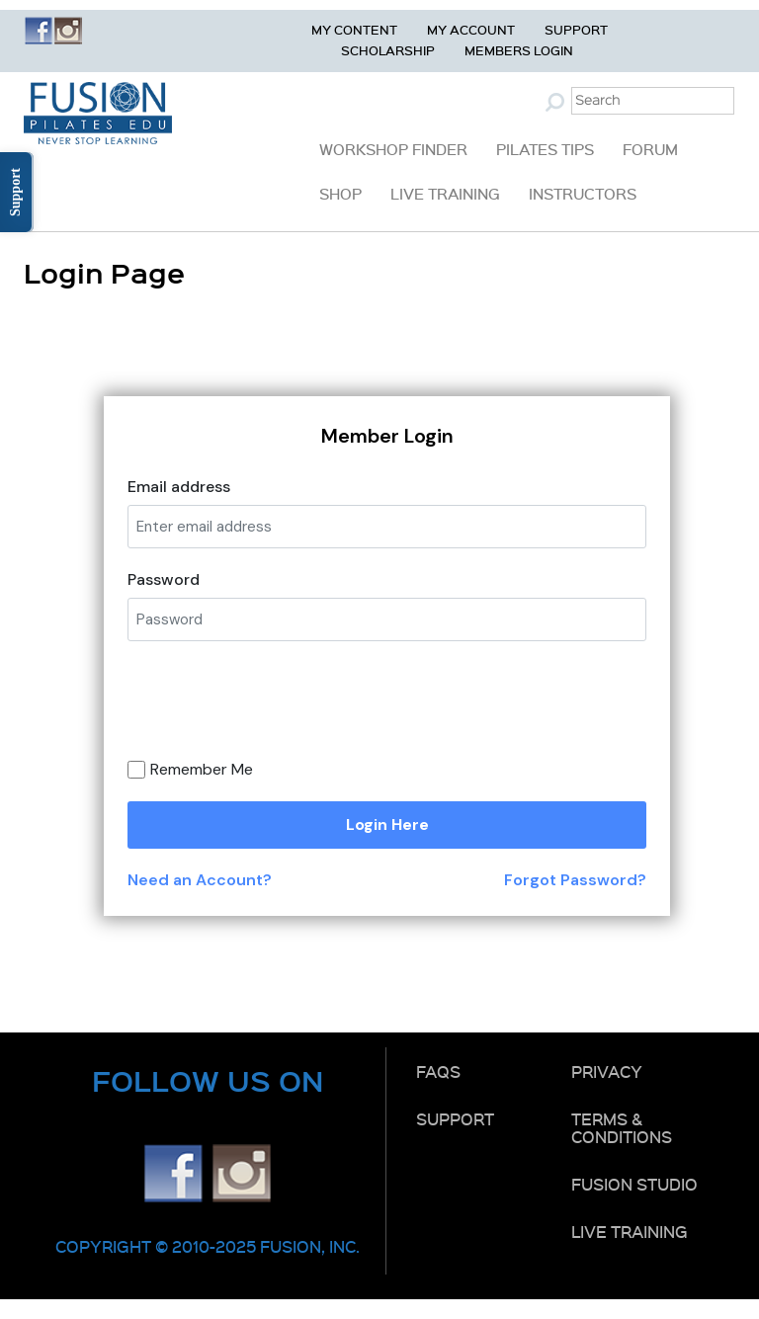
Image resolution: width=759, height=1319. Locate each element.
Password (163, 579)
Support (576, 29)
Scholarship (388, 49)
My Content (354, 29)
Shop (340, 194)
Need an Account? (199, 879)
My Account (471, 29)
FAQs (438, 1071)
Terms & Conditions (621, 1127)
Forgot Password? (575, 879)
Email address (178, 486)
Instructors (582, 194)
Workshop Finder (393, 149)
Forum (650, 149)
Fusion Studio (634, 1184)
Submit (557, 102)
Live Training (445, 194)
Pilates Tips (545, 149)
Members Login (518, 49)
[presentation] (307, 707)
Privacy (606, 1071)
